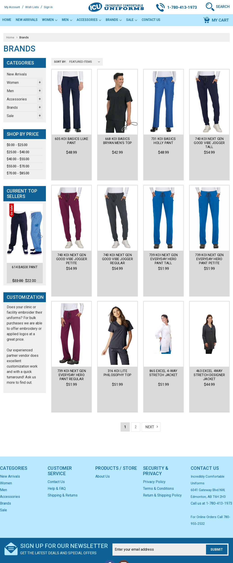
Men (67, 20)
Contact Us (151, 20)
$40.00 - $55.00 (18, 159)
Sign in (48, 7)
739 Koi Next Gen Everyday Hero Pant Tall (163, 239)
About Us (102, 451)
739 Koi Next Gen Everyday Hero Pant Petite (209, 239)
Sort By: (60, 61)
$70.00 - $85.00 (18, 173)
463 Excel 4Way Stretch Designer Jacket (209, 334)
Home (6, 20)
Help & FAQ (57, 463)
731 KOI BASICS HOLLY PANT (163, 141)
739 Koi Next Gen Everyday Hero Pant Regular (71, 334)
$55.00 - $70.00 (18, 166)
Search (223, 6)
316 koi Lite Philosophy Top (118, 332)
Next (40, 243)
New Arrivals (27, 20)
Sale (131, 20)
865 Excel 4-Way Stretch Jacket (163, 332)
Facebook (109, 540)
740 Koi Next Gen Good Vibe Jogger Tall (209, 143)
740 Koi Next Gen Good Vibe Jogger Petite (71, 239)
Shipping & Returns (63, 470)
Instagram (123, 540)
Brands (114, 20)
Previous (10, 243)
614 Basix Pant (25, 267)
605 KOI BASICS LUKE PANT (71, 141)
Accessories (89, 20)
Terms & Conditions (158, 463)
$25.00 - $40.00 (18, 152)
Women (49, 20)
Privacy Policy (154, 456)
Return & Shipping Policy (162, 470)
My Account (12, 7)
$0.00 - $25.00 (17, 145)
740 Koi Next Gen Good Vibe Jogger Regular (117, 239)
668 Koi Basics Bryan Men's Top (117, 141)
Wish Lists (32, 7)
